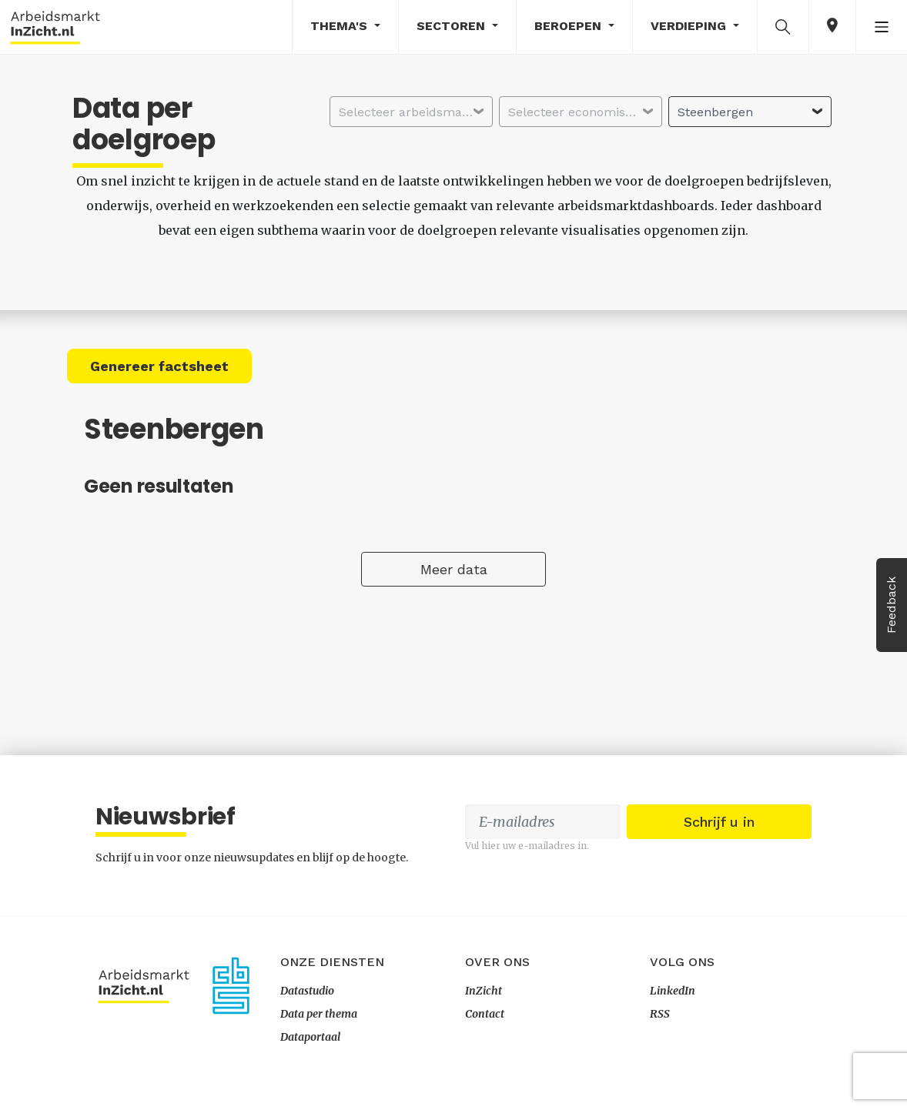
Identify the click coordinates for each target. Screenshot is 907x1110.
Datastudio (307, 991)
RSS (660, 1014)
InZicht (483, 991)
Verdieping (690, 25)
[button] (783, 26)
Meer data (453, 569)
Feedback (891, 605)
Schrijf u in (719, 822)
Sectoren (453, 25)
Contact (484, 1014)
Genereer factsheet (159, 366)
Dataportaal (310, 1037)
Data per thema (318, 1014)
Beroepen (569, 25)
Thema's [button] (340, 25)
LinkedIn (672, 991)
